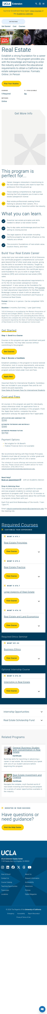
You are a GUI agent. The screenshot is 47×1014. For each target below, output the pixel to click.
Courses (22, 26)
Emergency (10, 913)
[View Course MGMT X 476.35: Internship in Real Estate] (17, 682)
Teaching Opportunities (9, 886)
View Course (11, 551)
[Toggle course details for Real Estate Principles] (39, 552)
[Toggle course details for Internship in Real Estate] (39, 692)
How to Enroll (5, 874)
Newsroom (29, 886)
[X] (18, 868)
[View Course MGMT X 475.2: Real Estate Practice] (14, 567)
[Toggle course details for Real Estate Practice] (39, 577)
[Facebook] (13, 868)
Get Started (6, 26)
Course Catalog (6, 882)
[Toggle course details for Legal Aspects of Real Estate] (39, 601)
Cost (14, 26)
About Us (28, 874)
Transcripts (5, 890)
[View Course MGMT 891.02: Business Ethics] (12, 649)
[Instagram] (2, 868)
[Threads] (24, 868)
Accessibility (29, 882)
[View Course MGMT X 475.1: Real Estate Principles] (15, 542)
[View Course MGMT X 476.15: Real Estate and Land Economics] (21, 616)
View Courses (35, 11)
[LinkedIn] (7, 868)
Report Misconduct (34, 913)
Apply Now (8, 377)
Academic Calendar (25, 14)
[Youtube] (29, 868)
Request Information (32, 878)
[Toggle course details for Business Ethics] (39, 659)
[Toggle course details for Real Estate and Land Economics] (39, 626)
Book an (12, 480)
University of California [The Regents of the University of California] (33, 909)
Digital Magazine (31, 894)
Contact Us (5, 878)
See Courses (9, 352)
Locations (4, 894)
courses (41, 288)
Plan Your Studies (11, 84)
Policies (27, 890)
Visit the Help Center (12, 827)
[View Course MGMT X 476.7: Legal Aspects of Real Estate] (19, 592)
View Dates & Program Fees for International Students (23, 390)
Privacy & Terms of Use (23, 917)
